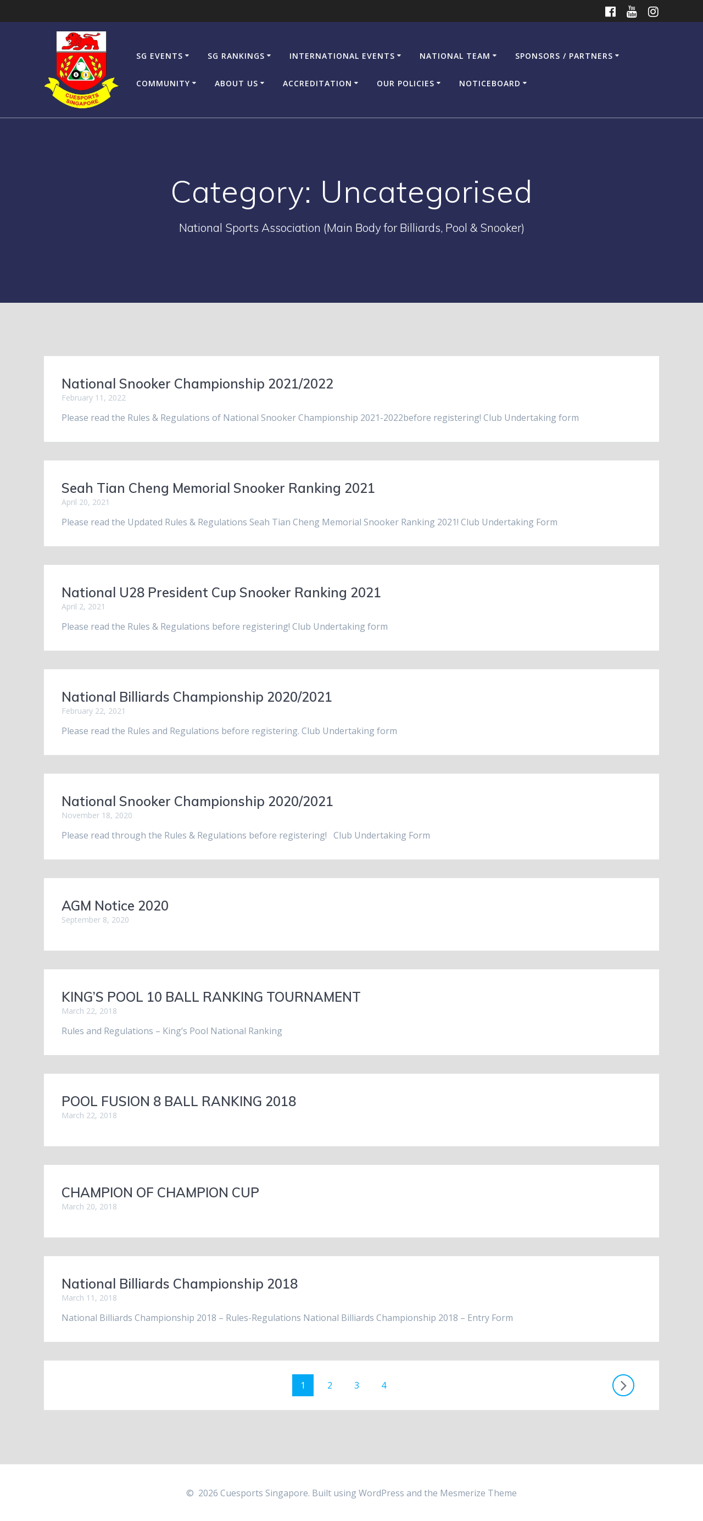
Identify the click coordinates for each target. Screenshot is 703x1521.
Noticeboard (490, 83)
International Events (342, 56)
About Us (236, 83)
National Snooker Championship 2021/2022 (197, 383)
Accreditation (317, 83)
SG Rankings (236, 56)
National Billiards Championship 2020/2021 (197, 697)
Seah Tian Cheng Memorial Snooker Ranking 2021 (218, 488)
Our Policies (405, 83)
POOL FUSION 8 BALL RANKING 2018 (179, 1101)
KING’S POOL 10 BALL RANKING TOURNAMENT (211, 997)
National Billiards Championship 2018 (180, 1283)
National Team (455, 56)
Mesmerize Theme (478, 1493)
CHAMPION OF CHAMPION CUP (160, 1192)
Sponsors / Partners (564, 56)
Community (163, 83)
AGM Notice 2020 (115, 905)
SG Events (159, 56)
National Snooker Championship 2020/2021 (197, 801)
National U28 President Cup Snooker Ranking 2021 (221, 592)
